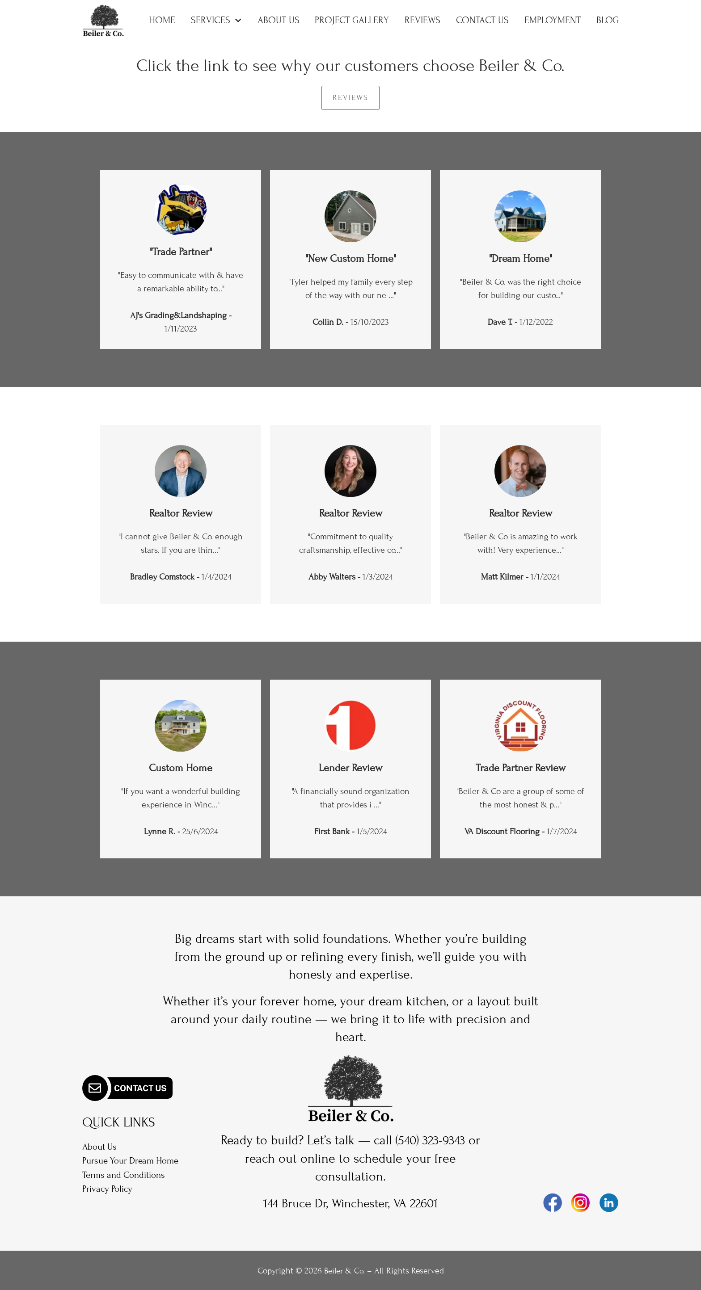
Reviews (422, 20)
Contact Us (482, 20)
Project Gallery (352, 20)
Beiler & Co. (344, 1270)
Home (162, 20)
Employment (552, 20)
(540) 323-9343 (438, 1140)
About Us (279, 20)
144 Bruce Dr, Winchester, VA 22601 (350, 1202)
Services (216, 20)
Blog (607, 20)
